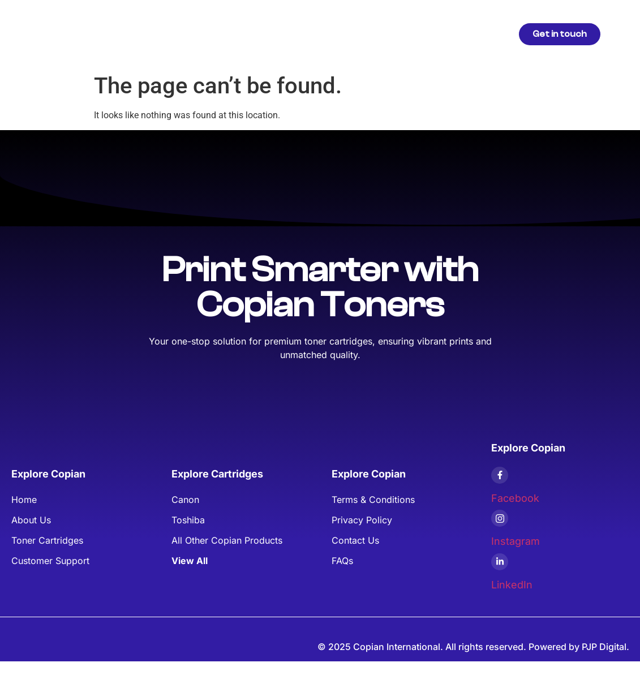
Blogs (368, 33)
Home (172, 33)
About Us (322, 33)
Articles (270, 33)
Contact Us (457, 33)
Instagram (515, 541)
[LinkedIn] (499, 561)
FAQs (407, 33)
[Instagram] (499, 518)
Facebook (515, 498)
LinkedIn (511, 585)
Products (219, 33)
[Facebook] (499, 475)
